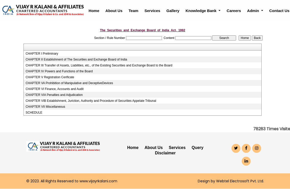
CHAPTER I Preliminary (42, 53)
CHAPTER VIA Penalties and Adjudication (54, 95)
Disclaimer (165, 153)
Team (133, 10)
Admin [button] (253, 10)
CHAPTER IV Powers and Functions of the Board (59, 71)
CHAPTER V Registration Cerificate (50, 77)
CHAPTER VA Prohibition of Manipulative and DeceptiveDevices (69, 83)
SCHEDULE (34, 112)
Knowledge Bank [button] (201, 10)
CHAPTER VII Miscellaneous (45, 106)
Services (152, 10)
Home (94, 10)
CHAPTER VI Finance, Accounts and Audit (55, 89)
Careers (234, 10)
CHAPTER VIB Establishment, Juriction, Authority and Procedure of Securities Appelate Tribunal (91, 101)
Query (197, 147)
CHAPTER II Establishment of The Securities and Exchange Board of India (76, 59)
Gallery (172, 10)
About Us (114, 10)
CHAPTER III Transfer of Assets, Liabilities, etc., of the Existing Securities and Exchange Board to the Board (99, 65)
